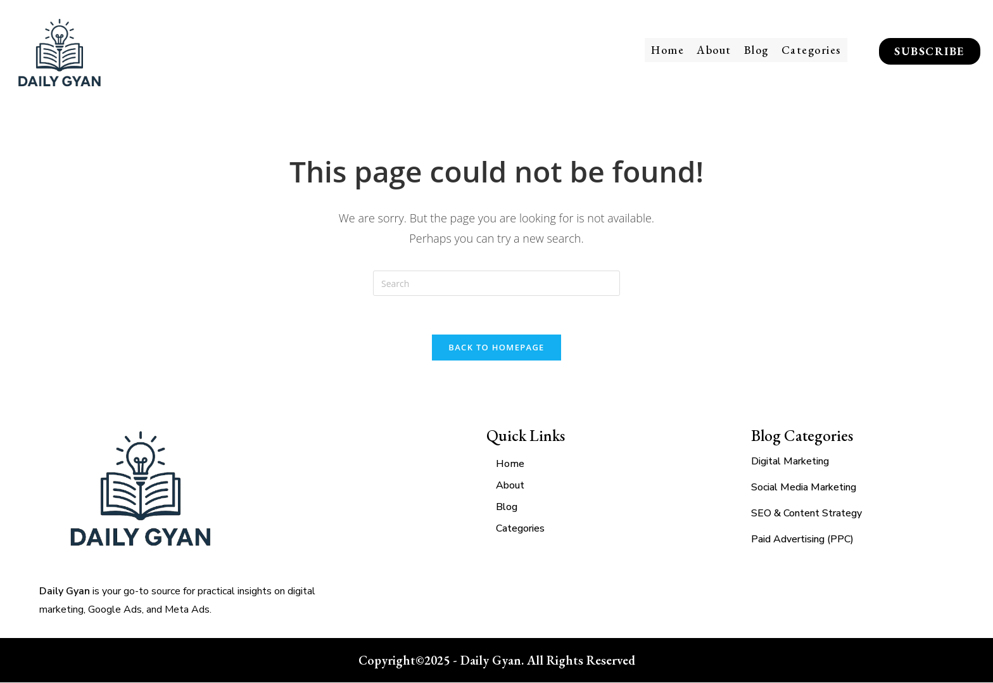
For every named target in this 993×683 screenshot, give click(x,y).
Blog (756, 49)
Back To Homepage (496, 347)
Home (667, 49)
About (714, 49)
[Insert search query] (496, 283)
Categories (811, 49)
